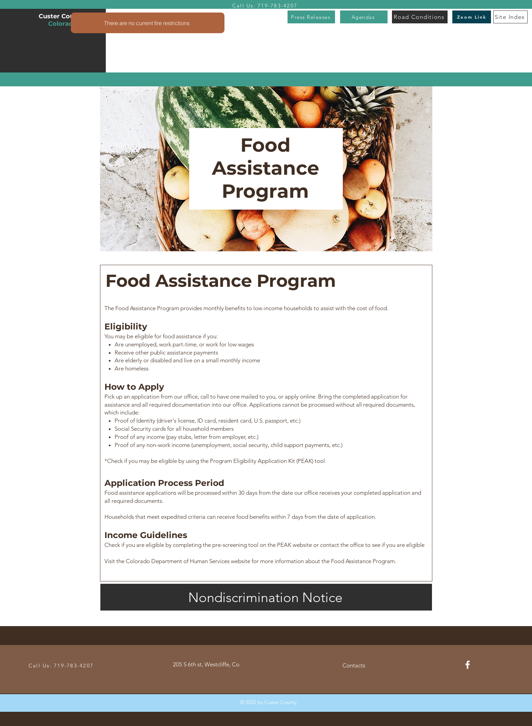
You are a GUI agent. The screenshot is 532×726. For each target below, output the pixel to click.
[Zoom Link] (471, 16)
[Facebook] (467, 664)
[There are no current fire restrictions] (147, 23)
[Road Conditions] (420, 16)
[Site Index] (510, 16)
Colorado (62, 23)
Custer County (62, 16)
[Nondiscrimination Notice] (266, 597)
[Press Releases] (311, 16)
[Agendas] (364, 16)
